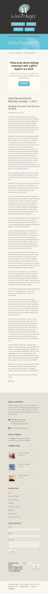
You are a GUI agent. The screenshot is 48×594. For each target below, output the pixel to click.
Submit (13, 551)
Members (11, 510)
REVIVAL (31, 24)
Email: (10, 533)
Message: (11, 540)
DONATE (18, 29)
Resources (19, 53)
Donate (24, 84)
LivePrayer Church (13, 507)
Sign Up (35, 567)
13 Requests (21, 455)
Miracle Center (12, 514)
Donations (11, 503)
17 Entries (20, 477)
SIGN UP (29, 29)
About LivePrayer (13, 496)
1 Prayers (20, 466)
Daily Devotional (13, 500)
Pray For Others (23, 453)
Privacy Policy (24, 586)
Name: (10, 527)
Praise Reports (23, 475)
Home (11, 53)
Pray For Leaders (24, 464)
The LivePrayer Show (14, 517)
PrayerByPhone (18, 24)
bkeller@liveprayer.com (22, 428)
